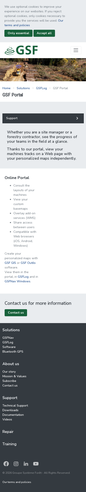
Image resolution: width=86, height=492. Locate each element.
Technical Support (15, 405)
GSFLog (41, 88)
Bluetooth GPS (12, 352)
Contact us (10, 385)
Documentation (13, 415)
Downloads (10, 410)
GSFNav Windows (17, 281)
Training (9, 444)
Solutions (23, 88)
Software (9, 347)
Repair (7, 431)
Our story (9, 372)
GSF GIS (11, 263)
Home (6, 88)
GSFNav (8, 338)
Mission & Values (14, 376)
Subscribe (9, 381)
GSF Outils (28, 263)
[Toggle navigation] (76, 50)
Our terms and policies (16, 482)
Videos (7, 419)
